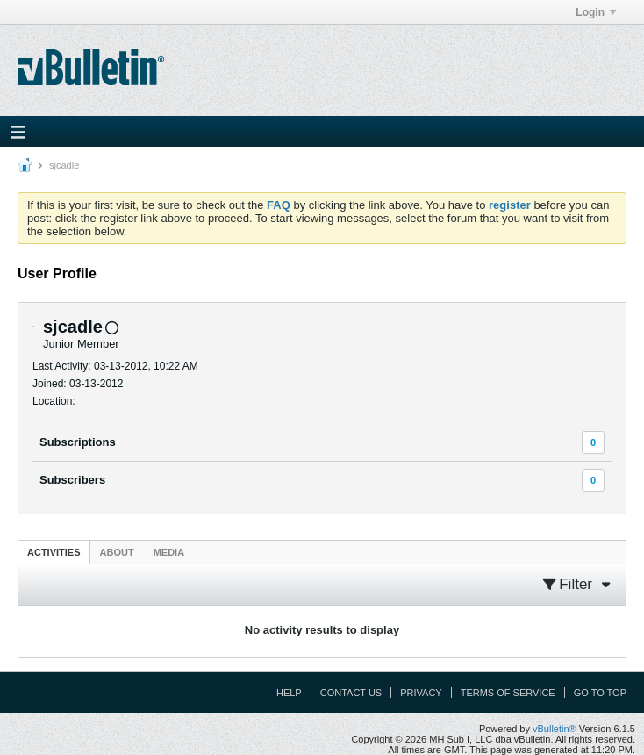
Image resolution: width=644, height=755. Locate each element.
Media (169, 552)
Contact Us (351, 692)
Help (289, 692)
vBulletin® (554, 728)
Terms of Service (508, 692)
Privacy (420, 692)
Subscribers (72, 479)
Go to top (600, 692)
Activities (54, 552)
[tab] (54, 552)
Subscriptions (77, 442)
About (117, 552)
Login (596, 12)
